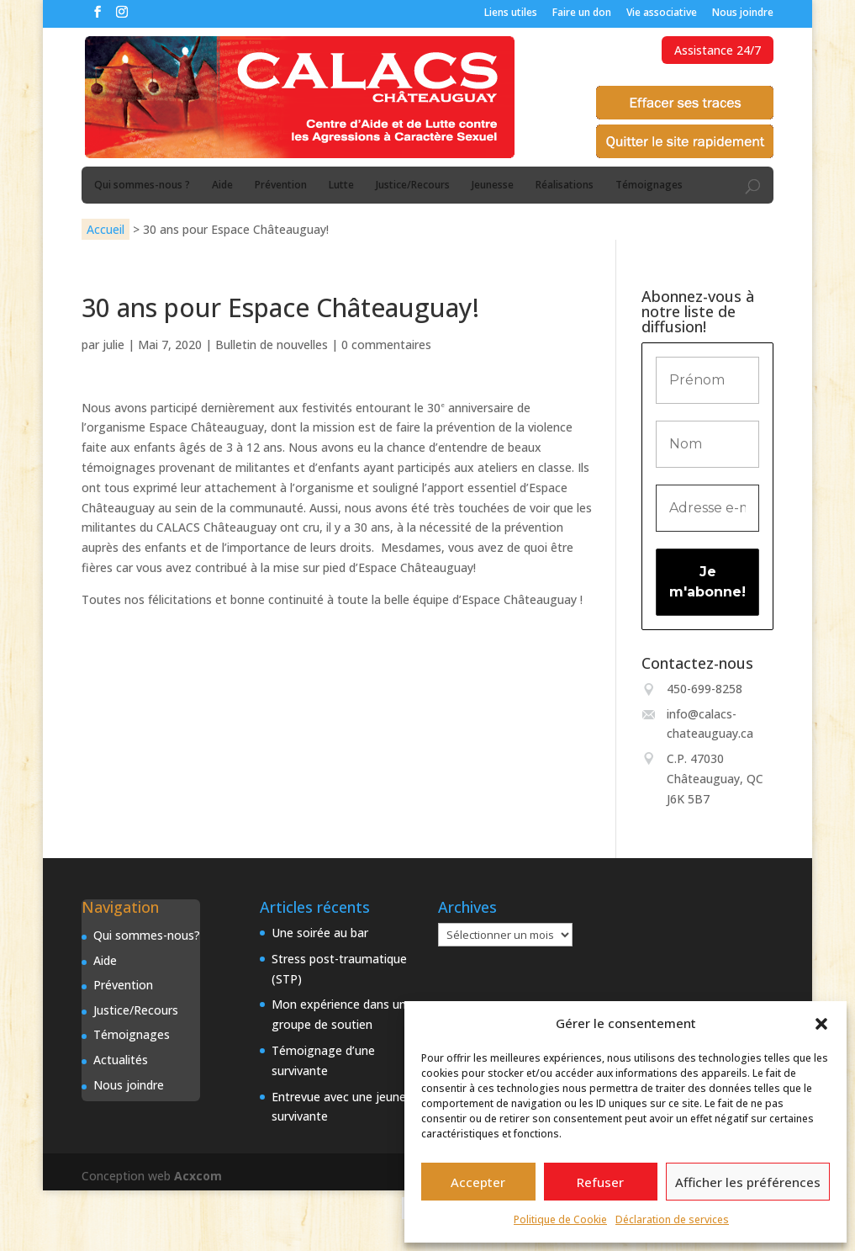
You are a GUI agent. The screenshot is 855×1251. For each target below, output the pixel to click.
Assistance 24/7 (717, 50)
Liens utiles (510, 13)
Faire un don (581, 13)
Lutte (341, 185)
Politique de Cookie (560, 1219)
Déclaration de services (672, 1219)
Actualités (120, 1060)
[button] (821, 1023)
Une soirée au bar (320, 933)
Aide (222, 185)
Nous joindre (742, 13)
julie (113, 345)
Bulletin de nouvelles (271, 345)
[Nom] (707, 444)
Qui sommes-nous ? (142, 185)
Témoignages (649, 185)
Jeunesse (493, 185)
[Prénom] (707, 380)
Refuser (600, 1182)
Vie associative (661, 13)
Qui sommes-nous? (146, 935)
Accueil (105, 229)
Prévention (281, 185)
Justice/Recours (413, 185)
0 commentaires (386, 345)
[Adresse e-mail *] (707, 508)
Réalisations (565, 185)
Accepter (478, 1182)
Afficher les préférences (748, 1182)
